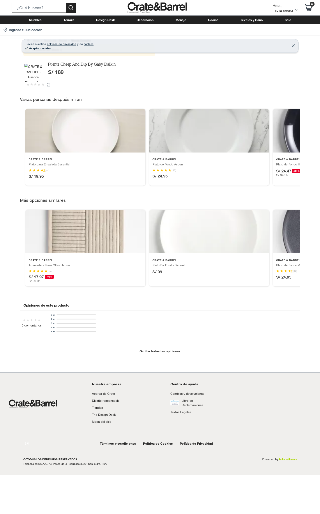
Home (32, 42)
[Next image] (180, 121)
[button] (44, 7)
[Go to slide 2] (162, 418)
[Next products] (301, 371)
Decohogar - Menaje (54, 42)
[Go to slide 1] (158, 418)
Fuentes (139, 42)
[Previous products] (19, 371)
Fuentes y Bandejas (115, 42)
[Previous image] (51, 121)
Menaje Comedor (85, 42)
